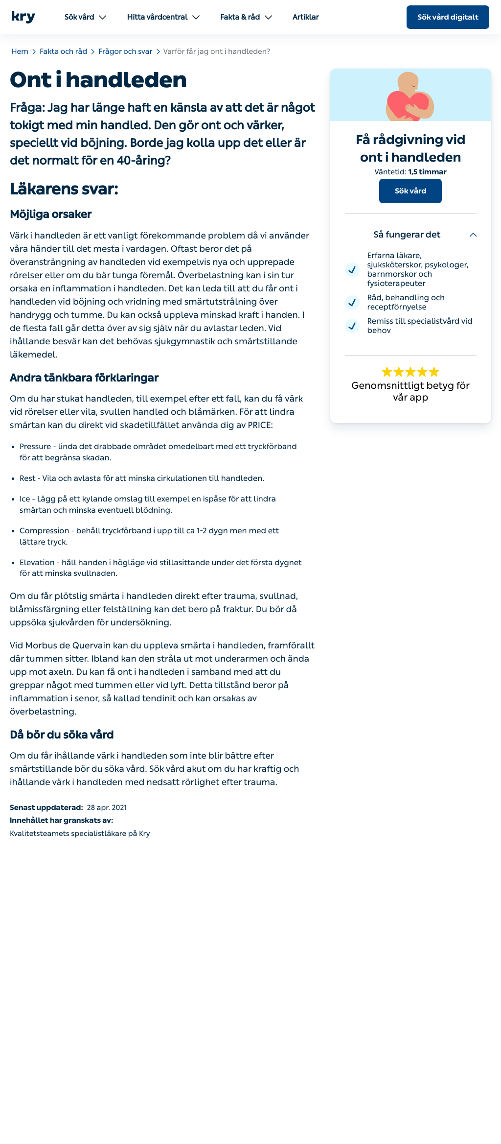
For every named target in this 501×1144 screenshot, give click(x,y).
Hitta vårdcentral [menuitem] (163, 17)
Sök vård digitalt (447, 17)
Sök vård (410, 191)
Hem (19, 51)
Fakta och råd (63, 51)
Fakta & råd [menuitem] (246, 17)
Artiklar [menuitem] (306, 17)
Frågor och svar (125, 51)
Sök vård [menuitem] (85, 17)
